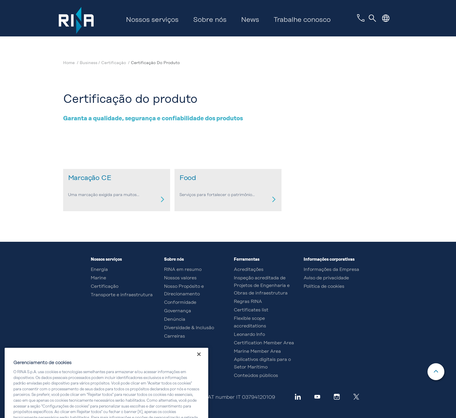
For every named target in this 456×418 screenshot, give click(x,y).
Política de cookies (324, 286)
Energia (99, 269)
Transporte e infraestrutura (122, 295)
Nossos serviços (152, 20)
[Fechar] (199, 359)
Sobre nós (210, 20)
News (250, 20)
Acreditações (248, 269)
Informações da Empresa (331, 269)
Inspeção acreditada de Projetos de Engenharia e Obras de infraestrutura (262, 286)
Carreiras (174, 336)
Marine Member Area (257, 351)
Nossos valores (180, 278)
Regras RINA (248, 301)
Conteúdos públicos (256, 375)
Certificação (114, 63)
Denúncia (174, 319)
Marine (98, 278)
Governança (177, 311)
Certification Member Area (264, 343)
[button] (385, 18)
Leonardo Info (249, 334)
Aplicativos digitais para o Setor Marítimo (262, 363)
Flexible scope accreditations (250, 322)
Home (69, 63)
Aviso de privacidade (326, 278)
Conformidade (180, 302)
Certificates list (251, 310)
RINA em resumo (183, 269)
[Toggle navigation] (372, 18)
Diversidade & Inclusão (189, 328)
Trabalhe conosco (302, 20)
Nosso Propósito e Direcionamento (184, 290)
